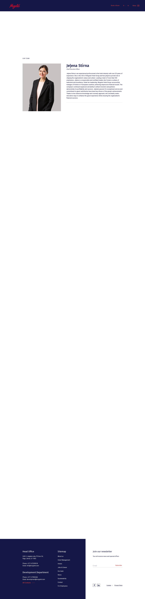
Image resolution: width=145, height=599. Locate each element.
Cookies (109, 585)
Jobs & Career (62, 567)
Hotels (60, 564)
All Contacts (27, 583)
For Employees (63, 586)
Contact (60, 582)
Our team (61, 571)
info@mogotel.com (33, 566)
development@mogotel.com (36, 579)
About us (60, 556)
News (59, 575)
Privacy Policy (118, 585)
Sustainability (62, 578)
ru (128, 5)
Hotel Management (64, 560)
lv (123, 5)
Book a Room (115, 5)
